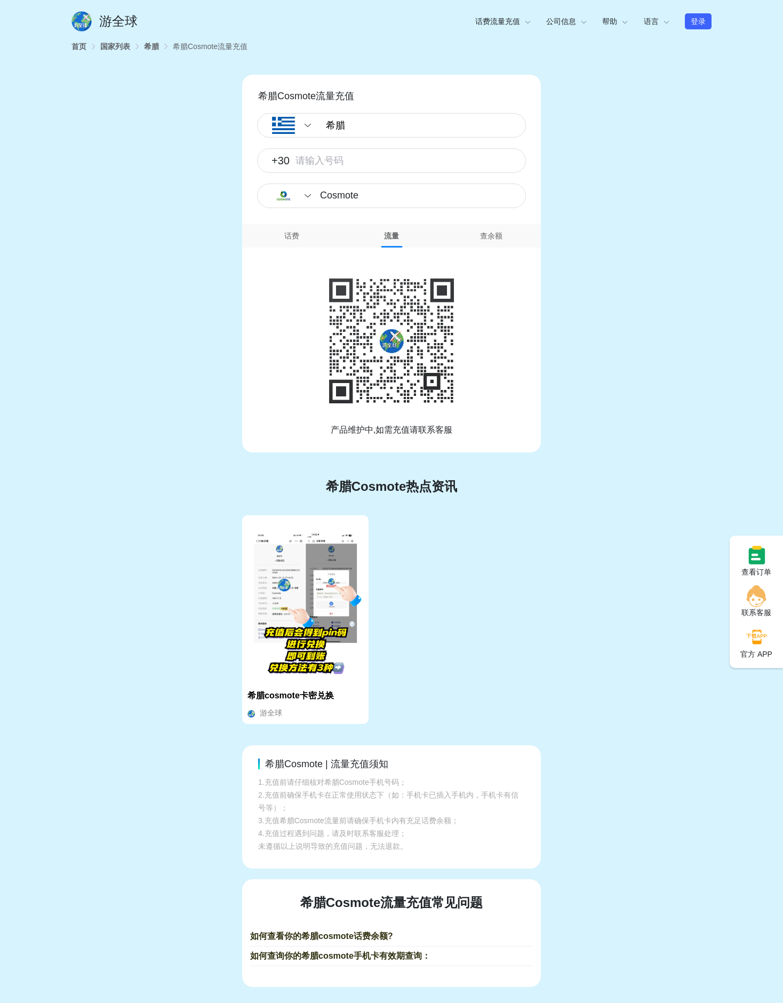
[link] (78, 46)
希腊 (151, 46)
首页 (78, 46)
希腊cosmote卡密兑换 (290, 695)
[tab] (292, 236)
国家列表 (115, 46)
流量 (391, 236)
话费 (291, 236)
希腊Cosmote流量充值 (210, 46)
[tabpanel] (391, 342)
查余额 (491, 236)
